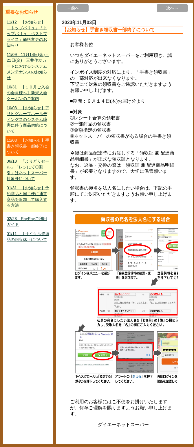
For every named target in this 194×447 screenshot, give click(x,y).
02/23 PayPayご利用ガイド (27, 221)
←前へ (73, 8)
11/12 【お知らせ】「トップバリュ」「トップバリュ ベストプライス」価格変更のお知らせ (27, 34)
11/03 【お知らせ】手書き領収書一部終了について (28, 146)
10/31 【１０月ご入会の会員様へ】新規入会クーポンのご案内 (28, 93)
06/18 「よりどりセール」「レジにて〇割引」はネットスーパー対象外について (28, 170)
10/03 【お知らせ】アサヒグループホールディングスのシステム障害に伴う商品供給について (28, 119)
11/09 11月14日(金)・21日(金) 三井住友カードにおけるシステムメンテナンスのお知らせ (28, 66)
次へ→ (172, 8)
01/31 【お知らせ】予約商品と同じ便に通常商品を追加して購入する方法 (28, 197)
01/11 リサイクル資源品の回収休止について (28, 236)
